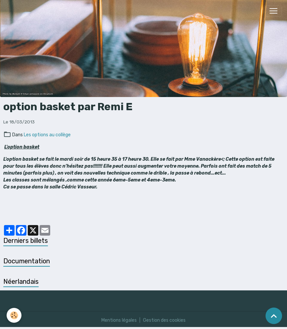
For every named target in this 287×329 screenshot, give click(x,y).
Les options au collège (47, 135)
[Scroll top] (274, 316)
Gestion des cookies (164, 320)
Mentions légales (119, 320)
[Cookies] (14, 315)
